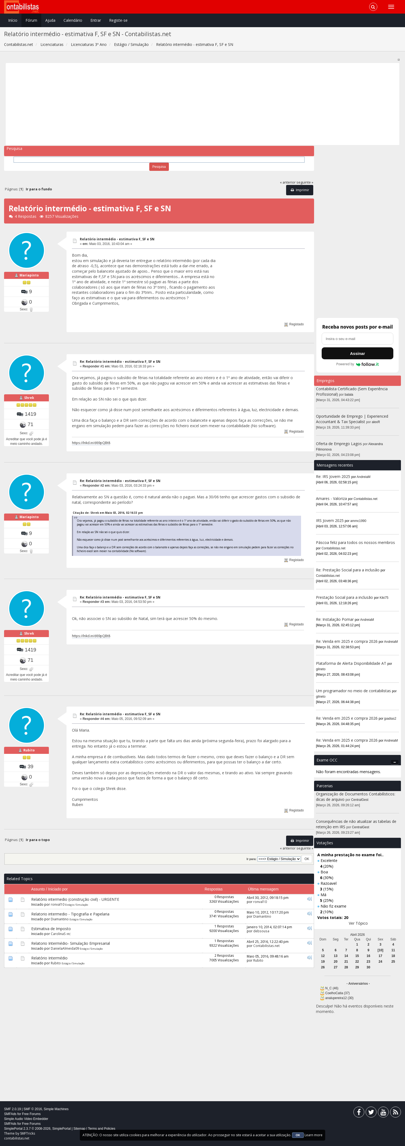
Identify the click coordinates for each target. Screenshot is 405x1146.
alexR (376, 422)
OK (298, 1135)
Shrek (29, 397)
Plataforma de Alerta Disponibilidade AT (351, 663)
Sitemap (79, 1129)
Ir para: (251, 859)
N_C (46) (331, 988)
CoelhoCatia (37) (337, 993)
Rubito (29, 750)
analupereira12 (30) (339, 998)
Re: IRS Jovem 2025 (333, 476)
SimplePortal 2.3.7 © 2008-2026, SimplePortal (37, 1129)
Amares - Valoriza (331, 498)
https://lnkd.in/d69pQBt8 (91, 442)
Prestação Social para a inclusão (345, 597)
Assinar (357, 353)
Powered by (357, 364)
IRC (69, 934)
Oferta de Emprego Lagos (339, 443)
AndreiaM (364, 477)
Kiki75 (384, 598)
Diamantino (60, 919)
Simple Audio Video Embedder (26, 1119)
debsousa (261, 931)
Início (12, 20)
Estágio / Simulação (76, 904)
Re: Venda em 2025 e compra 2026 (347, 641)
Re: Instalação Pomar (335, 619)
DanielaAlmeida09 (65, 948)
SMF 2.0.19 (12, 1109)
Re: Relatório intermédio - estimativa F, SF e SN (120, 362)
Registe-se (118, 20)
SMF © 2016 (33, 1109)
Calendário (73, 20)
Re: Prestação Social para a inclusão (348, 569)
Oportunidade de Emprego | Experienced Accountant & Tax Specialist (352, 419)
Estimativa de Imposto (51, 928)
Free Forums (31, 1114)
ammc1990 (358, 521)
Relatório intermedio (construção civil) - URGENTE (75, 899)
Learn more (313, 1135)
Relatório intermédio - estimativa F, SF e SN (117, 239)
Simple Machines (56, 1109)
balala (349, 394)
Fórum (31, 20)
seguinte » (304, 182)
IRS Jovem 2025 (330, 520)
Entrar (95, 20)
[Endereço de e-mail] (357, 339)
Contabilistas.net (266, 945)
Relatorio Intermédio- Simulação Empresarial (70, 943)
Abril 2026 (357, 935)
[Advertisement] (170, 104)
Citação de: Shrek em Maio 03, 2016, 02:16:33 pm (108, 513)
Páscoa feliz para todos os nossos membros (355, 542)
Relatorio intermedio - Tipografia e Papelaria (70, 914)
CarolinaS (58, 933)
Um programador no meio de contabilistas (353, 690)
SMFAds (10, 1114)
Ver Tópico (358, 923)
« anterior (288, 182)
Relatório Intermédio (49, 958)
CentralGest (359, 800)
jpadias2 (390, 718)
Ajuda (50, 20)
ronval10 (57, 904)
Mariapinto (29, 275)
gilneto (320, 669)
